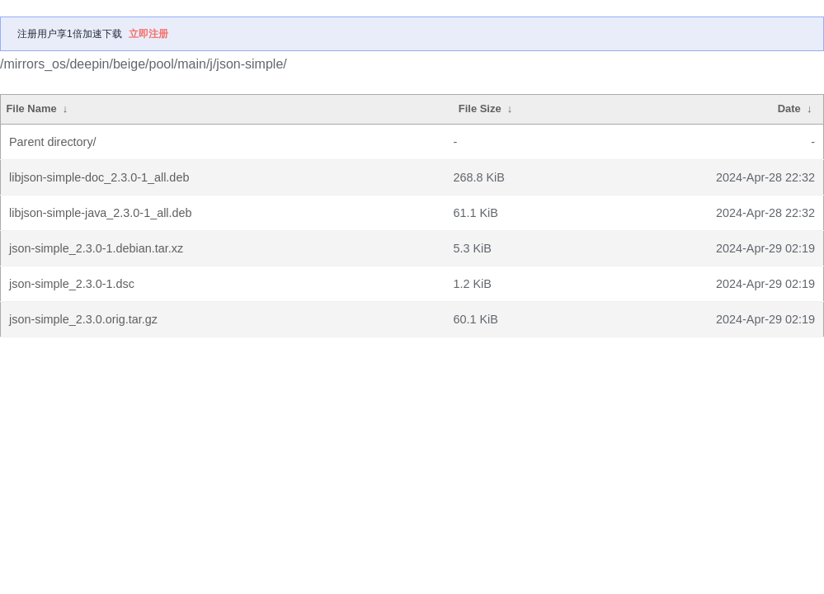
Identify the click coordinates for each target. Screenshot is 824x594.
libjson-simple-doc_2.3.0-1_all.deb (99, 177)
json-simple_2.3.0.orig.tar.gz (83, 319)
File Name (31, 108)
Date (789, 108)
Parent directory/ (53, 141)
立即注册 (148, 34)
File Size (480, 108)
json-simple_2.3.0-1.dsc (71, 283)
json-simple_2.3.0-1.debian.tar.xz (96, 248)
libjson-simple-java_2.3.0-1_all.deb (100, 212)
